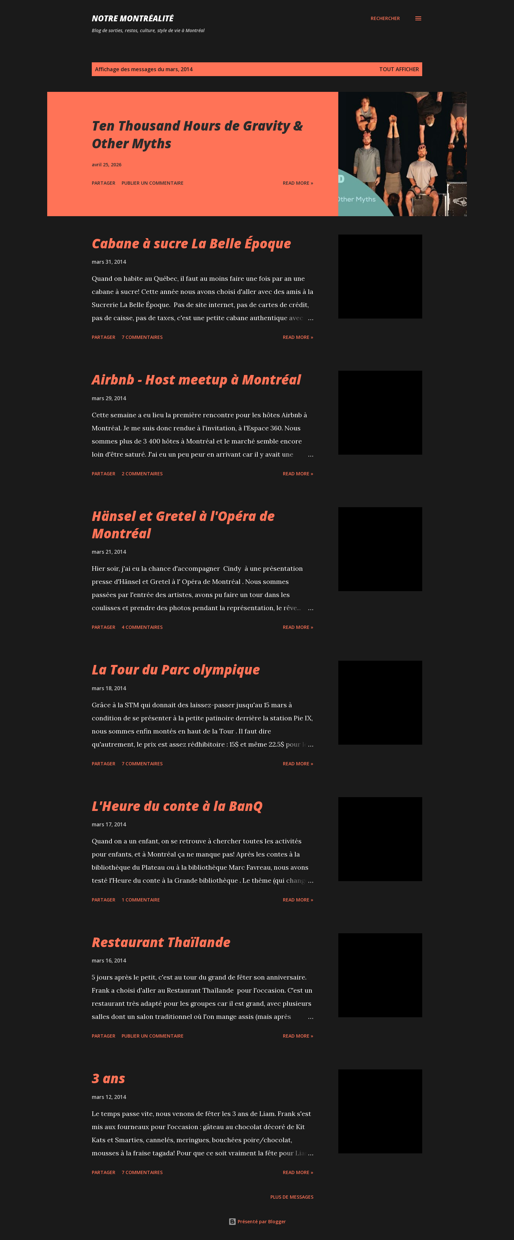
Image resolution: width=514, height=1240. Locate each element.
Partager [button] (103, 183)
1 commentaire (141, 900)
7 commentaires (142, 337)
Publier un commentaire (153, 183)
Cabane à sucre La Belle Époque (191, 243)
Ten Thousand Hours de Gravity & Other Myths (197, 134)
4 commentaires (142, 627)
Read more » (298, 183)
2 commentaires (142, 473)
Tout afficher (399, 69)
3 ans (108, 1078)
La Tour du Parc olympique (176, 669)
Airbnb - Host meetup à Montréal (196, 379)
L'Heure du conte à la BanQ (177, 806)
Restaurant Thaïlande (161, 942)
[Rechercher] (385, 18)
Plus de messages (291, 1197)
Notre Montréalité (132, 18)
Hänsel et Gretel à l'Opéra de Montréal (183, 524)
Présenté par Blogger (257, 1221)
